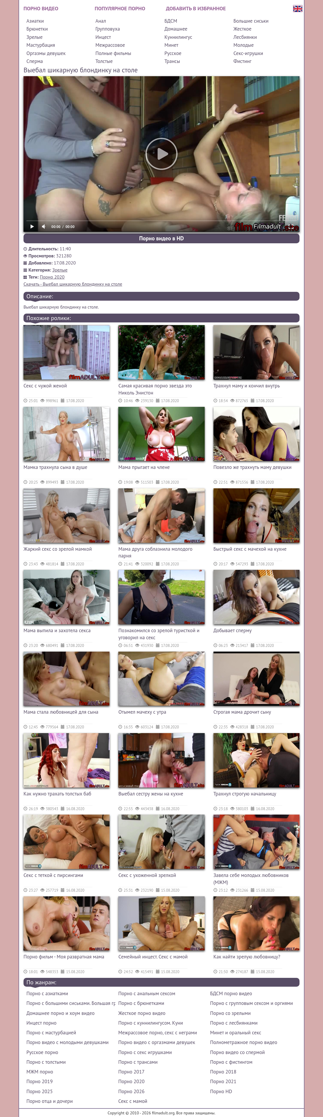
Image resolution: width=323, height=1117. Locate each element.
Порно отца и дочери (49, 1101)
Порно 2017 (131, 1071)
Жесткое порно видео (142, 1013)
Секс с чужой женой (45, 385)
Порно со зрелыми (230, 1013)
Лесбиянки (245, 37)
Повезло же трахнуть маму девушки (252, 467)
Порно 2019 (39, 1081)
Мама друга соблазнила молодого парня (155, 552)
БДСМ (170, 21)
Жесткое (242, 29)
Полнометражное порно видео (243, 1042)
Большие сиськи (251, 21)
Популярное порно (120, 8)
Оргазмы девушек (45, 53)
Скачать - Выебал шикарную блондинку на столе (72, 284)
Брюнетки (37, 29)
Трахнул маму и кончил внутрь (246, 385)
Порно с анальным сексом (146, 993)
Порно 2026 (131, 1091)
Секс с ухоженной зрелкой (147, 875)
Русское (172, 53)
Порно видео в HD (161, 238)
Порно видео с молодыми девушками (67, 1042)
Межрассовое (110, 45)
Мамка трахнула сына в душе (55, 467)
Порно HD (221, 1091)
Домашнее (175, 29)
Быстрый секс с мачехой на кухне (250, 549)
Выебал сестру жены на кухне (150, 793)
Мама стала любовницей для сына (60, 712)
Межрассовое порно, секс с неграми (157, 1032)
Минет (171, 45)
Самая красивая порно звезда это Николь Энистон (155, 389)
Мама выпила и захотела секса (57, 630)
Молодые (243, 45)
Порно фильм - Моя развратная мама (63, 956)
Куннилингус (178, 37)
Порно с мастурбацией (51, 1032)
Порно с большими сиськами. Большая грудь (70, 1003)
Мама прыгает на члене (144, 467)
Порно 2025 (39, 1091)
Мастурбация (40, 45)
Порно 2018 (223, 1071)
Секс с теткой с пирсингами (53, 875)
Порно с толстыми (46, 1062)
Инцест (103, 37)
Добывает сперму (232, 630)
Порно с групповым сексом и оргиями (251, 1003)
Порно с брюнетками (141, 1003)
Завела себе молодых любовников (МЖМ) (251, 878)
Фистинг (242, 61)
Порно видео (40, 8)
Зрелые (34, 37)
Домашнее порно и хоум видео (60, 1013)
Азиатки (35, 21)
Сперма (34, 61)
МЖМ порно (39, 1071)
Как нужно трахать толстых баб (57, 793)
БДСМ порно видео (231, 993)
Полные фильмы (113, 53)
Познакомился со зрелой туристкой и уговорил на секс (158, 634)
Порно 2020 (52, 277)
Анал (100, 21)
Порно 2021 (223, 1081)
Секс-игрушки (248, 53)
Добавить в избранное (196, 8)
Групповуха (107, 29)
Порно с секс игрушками (145, 1052)
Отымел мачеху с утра (142, 712)
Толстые (104, 61)
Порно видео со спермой (237, 1052)
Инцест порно (41, 1023)
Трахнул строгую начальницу (244, 793)
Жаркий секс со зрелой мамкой (57, 549)
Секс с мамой (132, 1101)
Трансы (172, 61)
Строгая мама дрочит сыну (242, 712)
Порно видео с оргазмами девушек (156, 1042)
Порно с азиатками (47, 993)
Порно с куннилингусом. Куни (150, 1023)
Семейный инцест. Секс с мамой (153, 956)
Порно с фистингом (231, 1062)
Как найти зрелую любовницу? (246, 956)
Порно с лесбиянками (234, 1023)
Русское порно (42, 1052)
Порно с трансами (138, 1062)
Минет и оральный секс (235, 1032)
